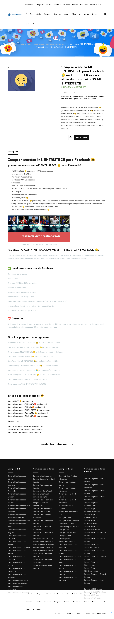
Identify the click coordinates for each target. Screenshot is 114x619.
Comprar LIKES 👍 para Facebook (20, 401)
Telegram (57, 14)
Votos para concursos (87, 99)
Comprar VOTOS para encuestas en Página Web (25, 427)
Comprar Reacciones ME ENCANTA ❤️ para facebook (27, 404)
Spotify (29, 14)
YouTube (65, 5)
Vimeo (66, 14)
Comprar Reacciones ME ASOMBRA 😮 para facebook (28, 413)
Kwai (94, 14)
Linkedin (38, 14)
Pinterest (47, 14)
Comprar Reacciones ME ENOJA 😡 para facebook (26, 407)
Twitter (56, 5)
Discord (86, 14)
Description (13, 151)
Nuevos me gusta (71, 99)
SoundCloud (94, 5)
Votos (28, 24)
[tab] (13, 152)
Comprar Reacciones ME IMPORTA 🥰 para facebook (28, 416)
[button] (111, 614)
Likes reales (20, 615)
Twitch (74, 5)
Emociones (74, 96)
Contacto (37, 24)
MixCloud (83, 5)
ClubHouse (76, 14)
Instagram (39, 5)
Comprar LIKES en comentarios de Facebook (24, 433)
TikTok (48, 5)
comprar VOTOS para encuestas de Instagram (25, 430)
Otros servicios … (14, 421)
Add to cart (82, 137)
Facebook (28, 5)
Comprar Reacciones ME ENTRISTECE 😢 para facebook (29, 410)
